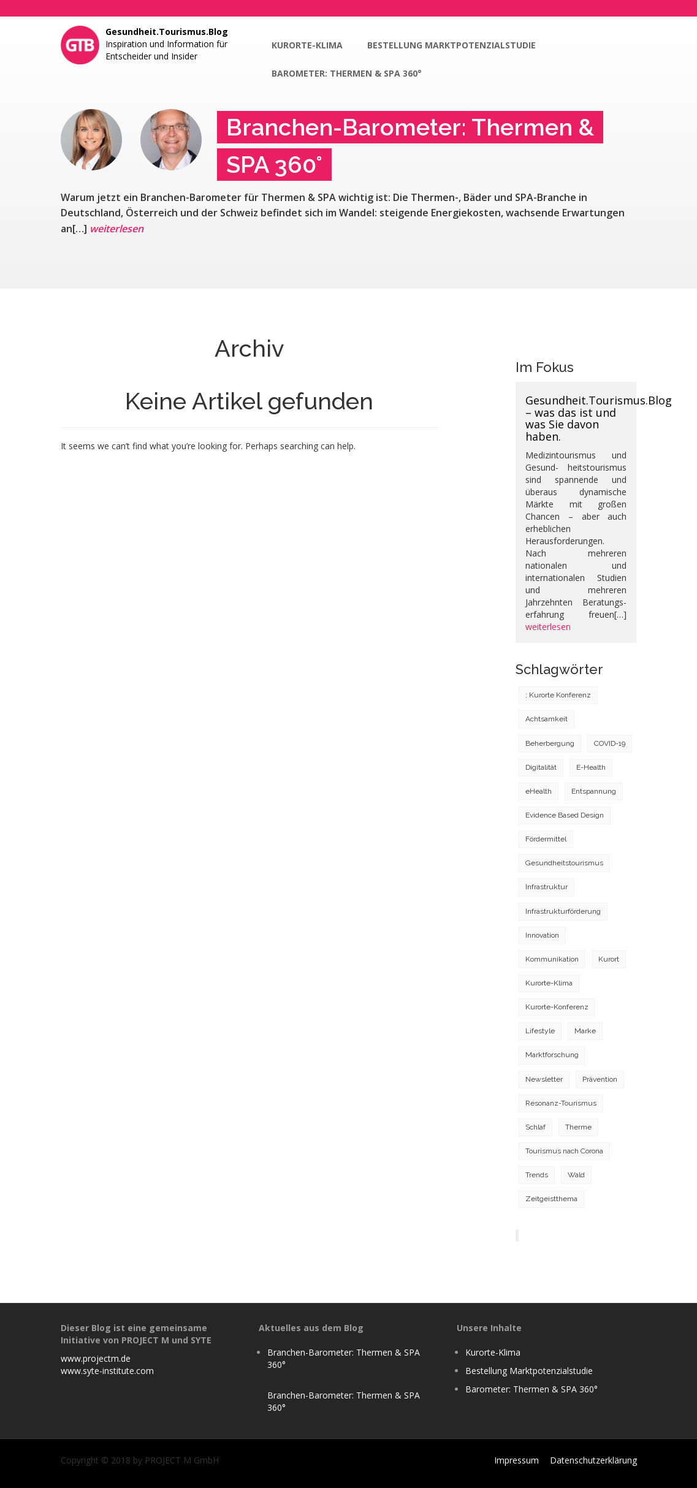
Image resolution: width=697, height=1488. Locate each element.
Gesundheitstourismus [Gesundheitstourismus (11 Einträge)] (564, 863)
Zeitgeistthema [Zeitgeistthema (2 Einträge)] (551, 1198)
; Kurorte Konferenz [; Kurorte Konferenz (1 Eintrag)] (558, 695)
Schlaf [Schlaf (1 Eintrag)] (535, 1127)
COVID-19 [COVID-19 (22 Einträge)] (609, 743)
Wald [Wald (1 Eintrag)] (576, 1175)
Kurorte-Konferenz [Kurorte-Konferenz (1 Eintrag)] (556, 1007)
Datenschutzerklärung (593, 1460)
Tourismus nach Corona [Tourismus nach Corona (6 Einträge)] (564, 1151)
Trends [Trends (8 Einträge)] (536, 1175)
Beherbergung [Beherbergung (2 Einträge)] (549, 743)
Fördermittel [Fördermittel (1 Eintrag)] (545, 839)
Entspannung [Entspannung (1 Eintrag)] (593, 791)
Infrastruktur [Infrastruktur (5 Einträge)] (546, 887)
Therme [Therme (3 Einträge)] (578, 1127)
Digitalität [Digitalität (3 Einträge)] (541, 767)
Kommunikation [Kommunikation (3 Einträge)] (552, 959)
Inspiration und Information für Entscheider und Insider (166, 44)
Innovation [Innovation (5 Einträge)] (542, 935)
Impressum (516, 1460)
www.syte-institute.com (107, 1370)
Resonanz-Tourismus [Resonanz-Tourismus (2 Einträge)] (560, 1103)
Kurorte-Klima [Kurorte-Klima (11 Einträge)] (549, 983)
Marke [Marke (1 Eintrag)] (585, 1031)
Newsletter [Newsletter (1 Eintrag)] (544, 1079)
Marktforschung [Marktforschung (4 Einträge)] (552, 1054)
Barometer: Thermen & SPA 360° (347, 73)
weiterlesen (116, 228)
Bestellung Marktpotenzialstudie (451, 45)
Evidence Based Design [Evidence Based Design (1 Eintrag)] (564, 815)
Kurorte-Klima (307, 45)
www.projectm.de (96, 1358)
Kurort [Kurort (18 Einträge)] (608, 959)
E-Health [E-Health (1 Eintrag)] (591, 767)
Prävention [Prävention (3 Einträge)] (599, 1079)
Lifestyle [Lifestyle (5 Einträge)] (540, 1031)
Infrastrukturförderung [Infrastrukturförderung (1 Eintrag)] (563, 911)
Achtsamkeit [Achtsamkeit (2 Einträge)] (546, 719)
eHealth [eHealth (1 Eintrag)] (538, 791)
